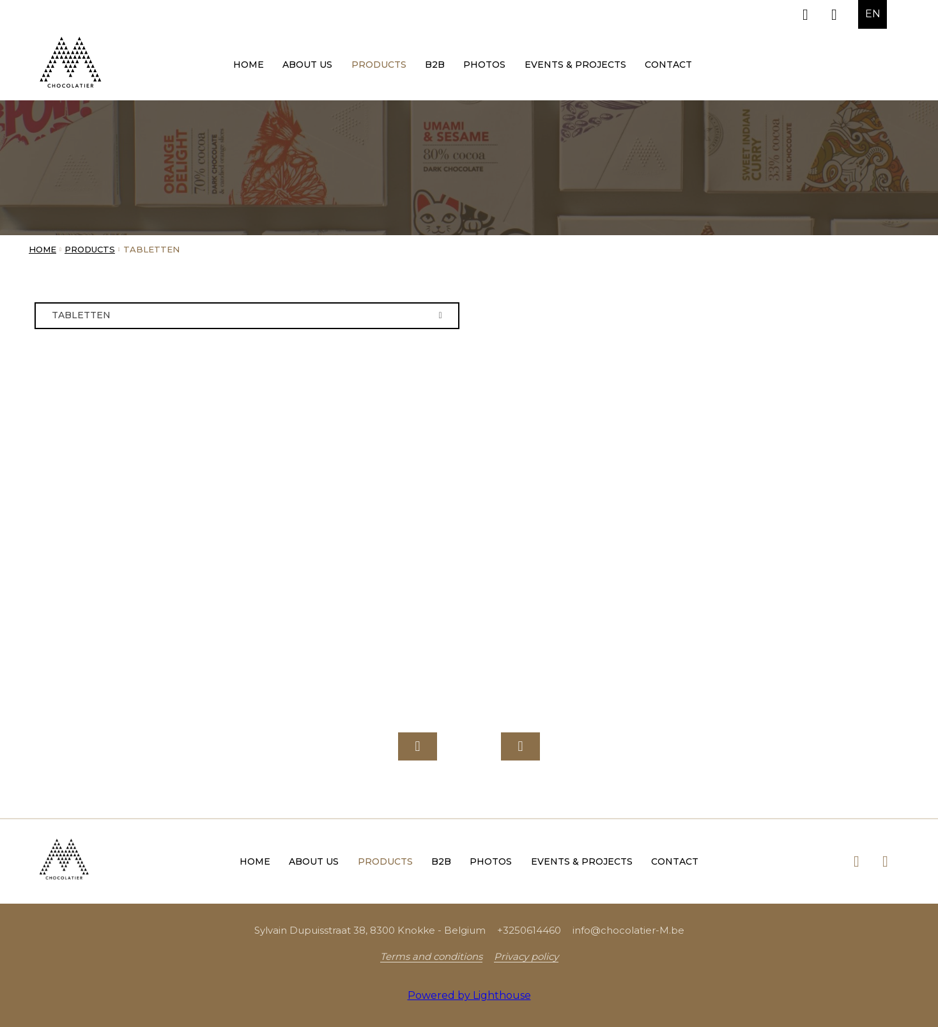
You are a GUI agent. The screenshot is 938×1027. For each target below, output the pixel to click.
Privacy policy (526, 956)
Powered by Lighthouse (469, 995)
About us (307, 64)
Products (378, 64)
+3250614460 (529, 930)
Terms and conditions (431, 956)
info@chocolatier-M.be (628, 930)
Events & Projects (575, 64)
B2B (435, 64)
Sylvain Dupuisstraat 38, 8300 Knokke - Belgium (370, 930)
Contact (668, 64)
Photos (484, 64)
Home (248, 64)
